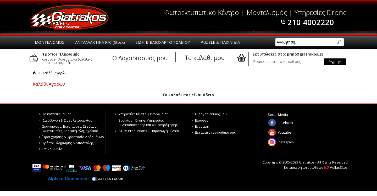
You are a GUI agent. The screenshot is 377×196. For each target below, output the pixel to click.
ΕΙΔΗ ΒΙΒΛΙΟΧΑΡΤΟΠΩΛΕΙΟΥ (162, 42)
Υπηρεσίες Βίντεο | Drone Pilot (143, 114)
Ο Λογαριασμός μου (211, 114)
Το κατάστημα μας (56, 114)
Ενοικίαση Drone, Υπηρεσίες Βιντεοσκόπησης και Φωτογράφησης (148, 122)
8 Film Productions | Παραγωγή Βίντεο (149, 130)
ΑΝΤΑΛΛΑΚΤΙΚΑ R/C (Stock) (100, 42)
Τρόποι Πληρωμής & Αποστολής (67, 142)
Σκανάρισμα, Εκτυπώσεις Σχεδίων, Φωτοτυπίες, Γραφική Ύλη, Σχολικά (70, 128)
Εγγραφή (202, 126)
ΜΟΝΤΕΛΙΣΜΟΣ (50, 42)
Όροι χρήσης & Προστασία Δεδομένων (73, 136)
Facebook (285, 122)
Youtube (284, 132)
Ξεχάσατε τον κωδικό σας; (215, 132)
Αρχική (34, 73)
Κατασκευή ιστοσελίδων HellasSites (316, 167)
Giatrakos (69, 17)
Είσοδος (201, 120)
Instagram (286, 142)
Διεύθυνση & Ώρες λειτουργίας (67, 120)
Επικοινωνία (52, 148)
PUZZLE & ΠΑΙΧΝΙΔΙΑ (220, 42)
